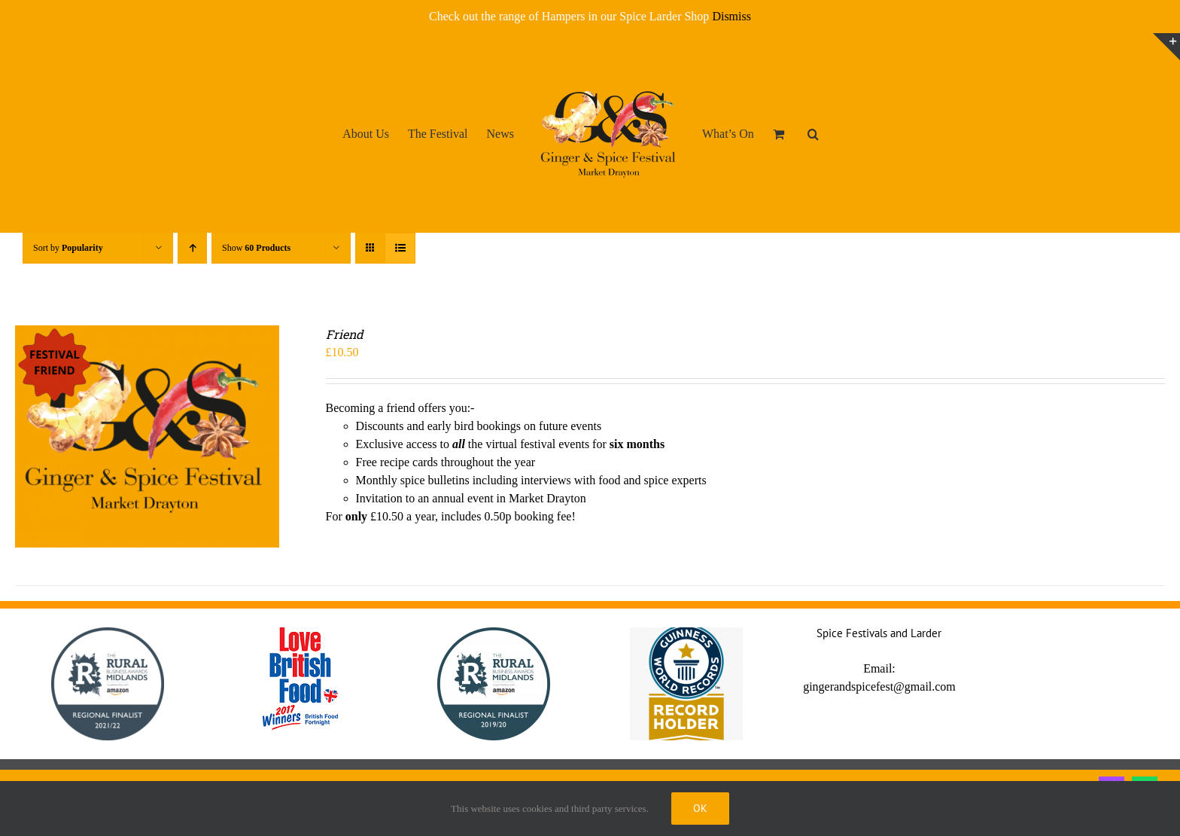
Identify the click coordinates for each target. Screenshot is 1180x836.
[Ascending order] (192, 248)
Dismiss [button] (731, 16)
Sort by (68, 248)
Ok (700, 808)
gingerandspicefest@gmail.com (879, 686)
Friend (344, 334)
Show (256, 248)
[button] (813, 133)
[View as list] (400, 248)
